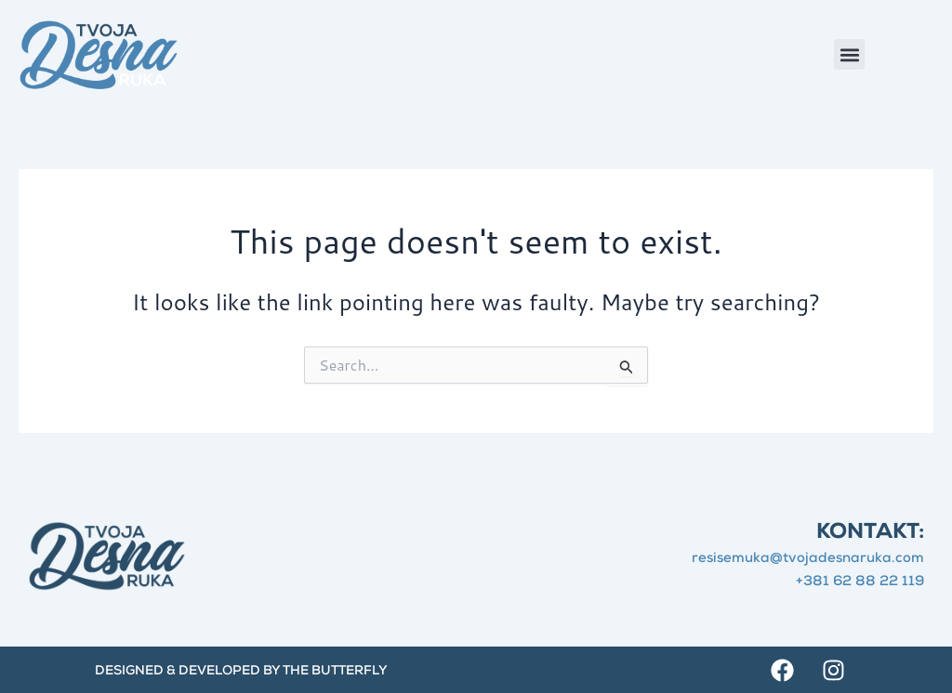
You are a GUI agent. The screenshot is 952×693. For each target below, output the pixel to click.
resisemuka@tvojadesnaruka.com (808, 559)
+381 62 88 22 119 (860, 582)
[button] (849, 54)
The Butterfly (335, 671)
